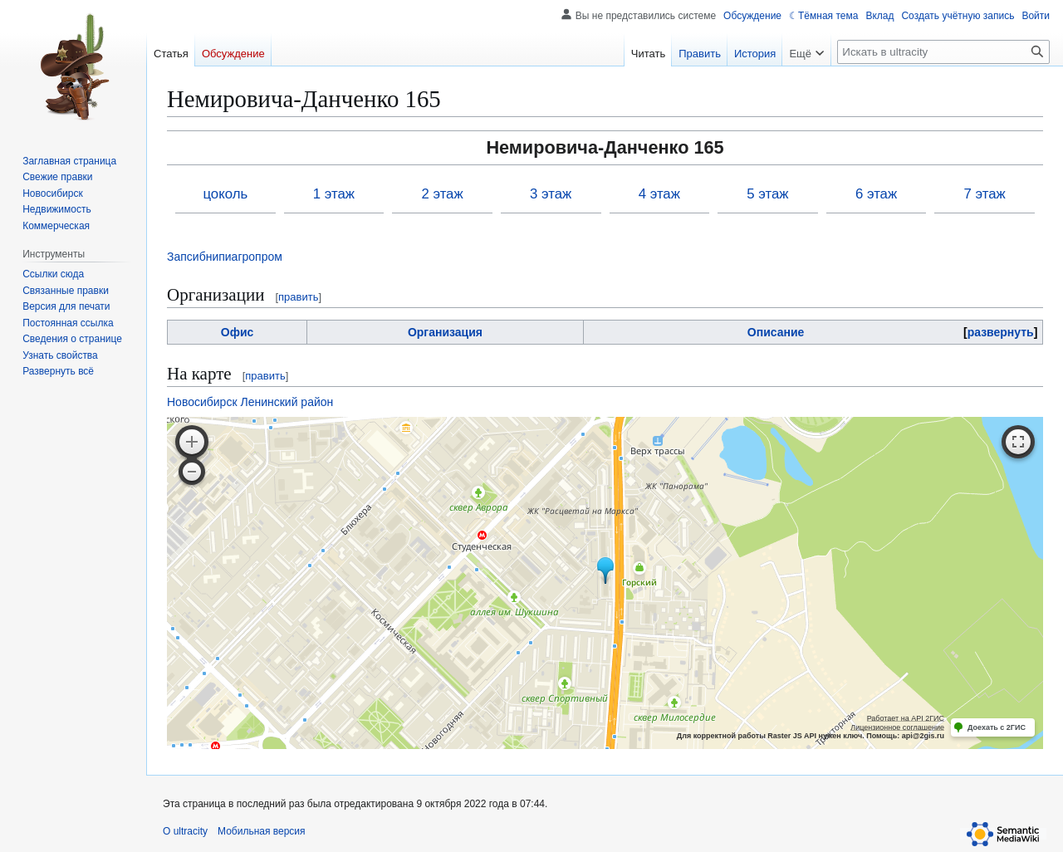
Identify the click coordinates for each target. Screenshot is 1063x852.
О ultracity (185, 831)
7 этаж (985, 194)
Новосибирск (202, 402)
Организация (445, 332)
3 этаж (550, 194)
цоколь (225, 194)
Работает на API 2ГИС (905, 718)
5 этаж (767, 194)
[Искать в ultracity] (943, 52)
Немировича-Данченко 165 (604, 147)
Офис (237, 332)
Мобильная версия (262, 831)
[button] (58, 371)
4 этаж (659, 194)
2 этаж (442, 194)
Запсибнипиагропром (224, 256)
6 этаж (876, 194)
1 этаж (334, 194)
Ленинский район (286, 402)
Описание (776, 332)
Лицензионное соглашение (897, 727)
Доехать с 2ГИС (996, 727)
